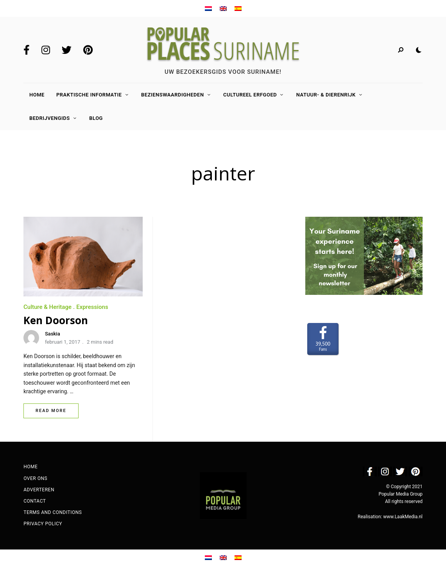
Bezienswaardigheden (172, 95)
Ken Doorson (55, 320)
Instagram (46, 50)
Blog (96, 118)
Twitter (66, 50)
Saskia (52, 334)
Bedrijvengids (49, 118)
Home (37, 95)
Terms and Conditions (52, 512)
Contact (34, 501)
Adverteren (38, 489)
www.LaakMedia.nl (403, 516)
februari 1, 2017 (62, 342)
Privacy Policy (42, 523)
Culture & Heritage (47, 306)
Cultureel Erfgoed (250, 95)
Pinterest (88, 50)
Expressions (92, 306)
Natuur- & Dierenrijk (326, 95)
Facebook (27, 50)
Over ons (35, 478)
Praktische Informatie (89, 95)
